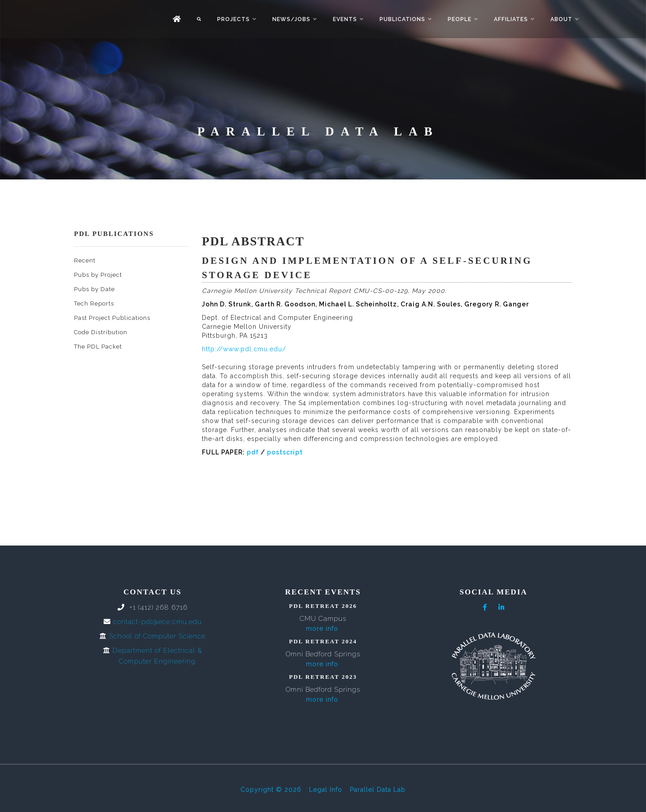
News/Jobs (291, 19)
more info (322, 628)
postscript (285, 452)
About (561, 19)
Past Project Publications (112, 317)
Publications (402, 19)
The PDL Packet (98, 346)
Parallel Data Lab (378, 789)
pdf (253, 452)
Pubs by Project (98, 274)
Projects (233, 19)
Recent (85, 260)
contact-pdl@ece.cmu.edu (157, 622)
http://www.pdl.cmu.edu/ (244, 349)
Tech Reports (94, 303)
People (459, 19)
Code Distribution (100, 332)
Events (345, 19)
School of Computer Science (157, 636)
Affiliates (511, 19)
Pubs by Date (94, 289)
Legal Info (325, 789)
